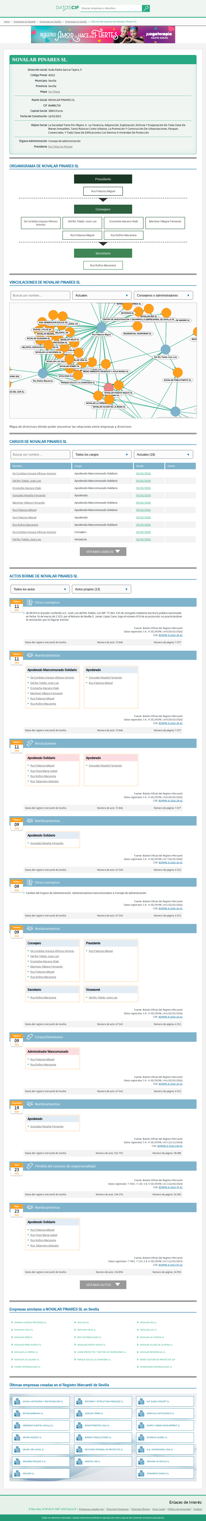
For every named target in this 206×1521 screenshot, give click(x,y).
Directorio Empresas (118, 1509)
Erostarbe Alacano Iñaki (27, 488)
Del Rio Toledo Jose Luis (27, 481)
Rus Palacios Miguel (60, 146)
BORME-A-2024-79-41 (171, 1187)
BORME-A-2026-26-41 (171, 862)
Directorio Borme (140, 1509)
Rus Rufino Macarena (25, 525)
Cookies (197, 1509)
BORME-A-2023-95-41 (171, 1264)
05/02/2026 (143, 473)
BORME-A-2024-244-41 (170, 1145)
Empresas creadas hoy (91, 1509)
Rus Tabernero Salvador (44, 781)
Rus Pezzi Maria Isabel (43, 771)
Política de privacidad (179, 1509)
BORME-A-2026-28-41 (171, 635)
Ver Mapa (54, 91)
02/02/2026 (143, 532)
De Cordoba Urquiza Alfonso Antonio (34, 473)
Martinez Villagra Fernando (29, 502)
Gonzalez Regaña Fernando (29, 495)
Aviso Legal (158, 1509)
